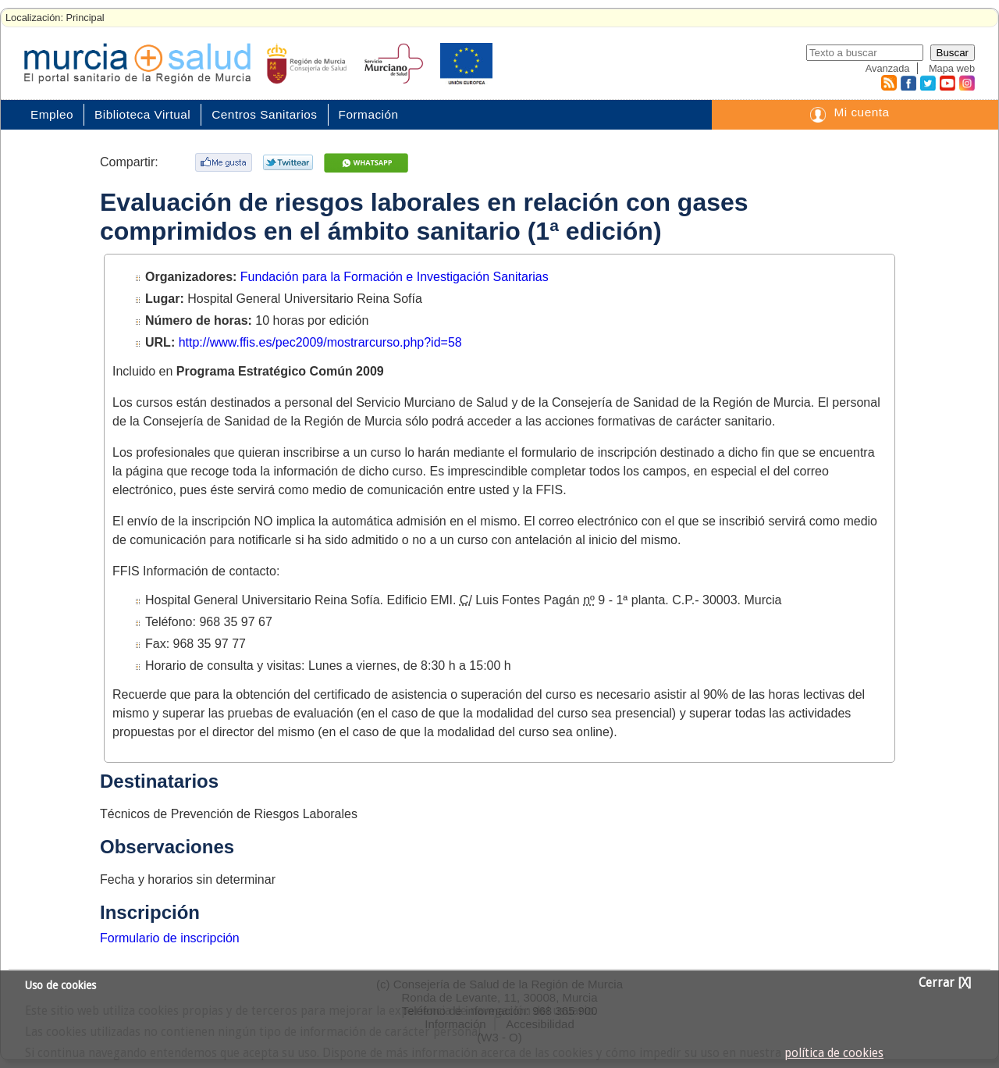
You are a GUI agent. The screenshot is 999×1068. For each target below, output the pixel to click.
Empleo (51, 114)
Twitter (927, 83)
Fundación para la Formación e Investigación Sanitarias (394, 276)
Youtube (947, 83)
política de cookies (833, 1053)
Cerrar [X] (945, 983)
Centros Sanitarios (264, 114)
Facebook (906, 83)
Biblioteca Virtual (142, 114)
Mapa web (952, 68)
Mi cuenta (861, 112)
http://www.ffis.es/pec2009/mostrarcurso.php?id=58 (320, 342)
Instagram (966, 83)
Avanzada (888, 68)
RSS (888, 83)
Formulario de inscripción (170, 938)
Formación (369, 114)
